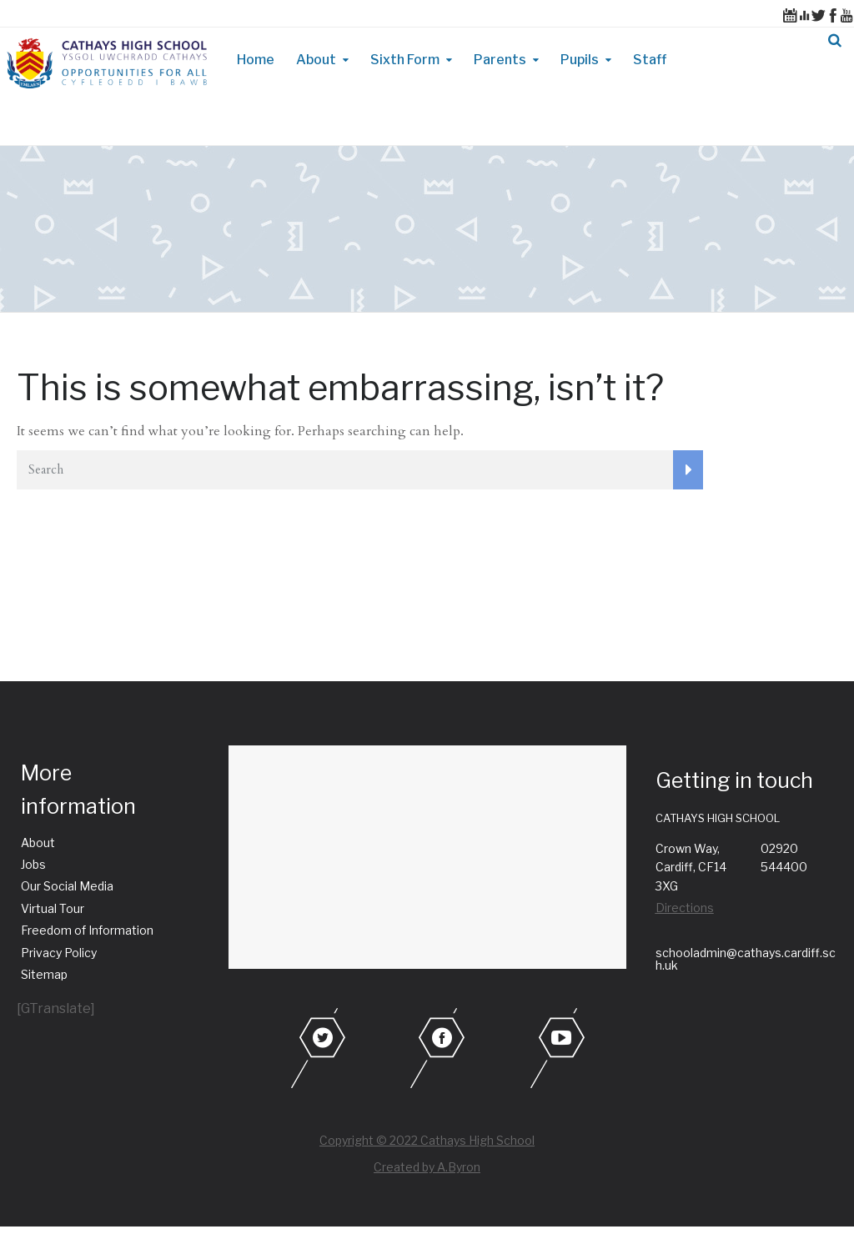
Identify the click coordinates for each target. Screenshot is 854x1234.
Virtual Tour (52, 908)
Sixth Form (405, 60)
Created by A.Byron (427, 1167)
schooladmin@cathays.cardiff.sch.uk (746, 959)
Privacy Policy (59, 953)
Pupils (579, 60)
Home (255, 60)
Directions (685, 907)
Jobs (33, 864)
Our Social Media (67, 886)
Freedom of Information (87, 930)
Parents (500, 60)
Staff (649, 60)
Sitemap (44, 974)
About (316, 60)
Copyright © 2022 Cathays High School (427, 1140)
